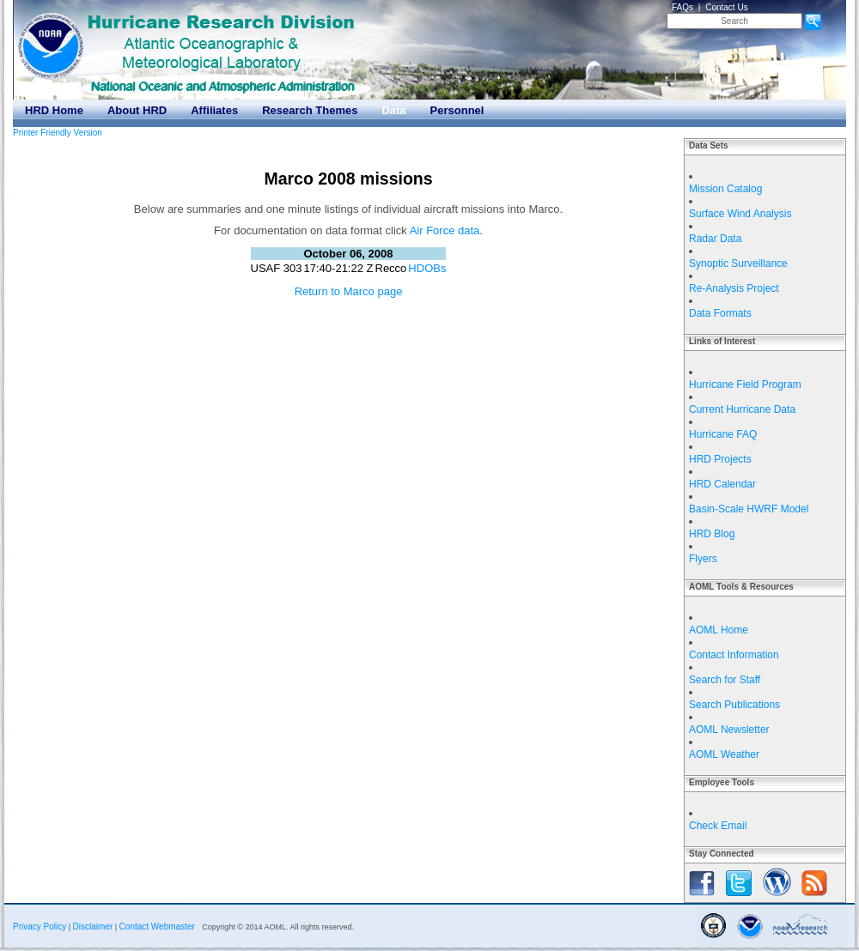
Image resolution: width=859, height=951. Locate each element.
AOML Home (718, 630)
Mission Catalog (725, 189)
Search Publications (734, 705)
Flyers (703, 559)
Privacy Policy (39, 926)
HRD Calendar (722, 484)
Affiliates (214, 110)
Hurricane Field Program (745, 385)
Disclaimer (93, 926)
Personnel (457, 110)
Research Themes (309, 110)
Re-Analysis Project (734, 288)
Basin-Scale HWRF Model (748, 509)
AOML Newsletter (729, 730)
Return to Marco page (349, 291)
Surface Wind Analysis (740, 214)
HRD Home (54, 110)
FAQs (682, 7)
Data (393, 110)
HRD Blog (711, 534)
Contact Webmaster (157, 926)
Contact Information (734, 655)
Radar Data (715, 239)
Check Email (717, 826)
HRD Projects (720, 459)
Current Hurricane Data (742, 409)
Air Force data (445, 230)
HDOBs (427, 268)
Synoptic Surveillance (738, 263)
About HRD (137, 110)
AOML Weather (724, 754)
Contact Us (726, 7)
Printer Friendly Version (57, 132)
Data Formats (720, 313)
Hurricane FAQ (723, 434)
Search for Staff (724, 680)
